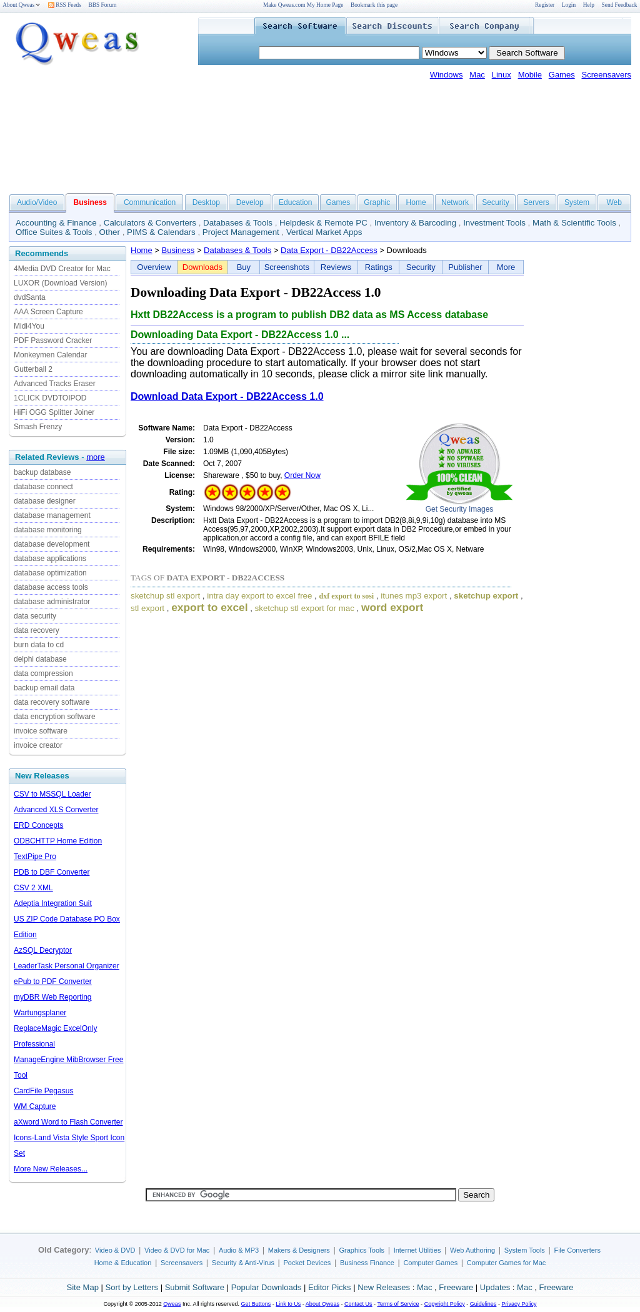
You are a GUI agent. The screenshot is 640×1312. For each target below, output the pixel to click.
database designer (45, 501)
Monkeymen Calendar (50, 354)
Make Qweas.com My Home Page (303, 5)
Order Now (302, 475)
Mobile (530, 74)
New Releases (384, 1287)
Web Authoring (472, 1250)
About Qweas (21, 5)
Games (562, 74)
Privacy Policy (518, 1304)
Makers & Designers (299, 1250)
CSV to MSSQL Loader (52, 794)
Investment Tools (494, 222)
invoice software (41, 731)
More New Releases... (51, 1169)
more (95, 457)
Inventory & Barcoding (415, 222)
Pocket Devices (307, 1262)
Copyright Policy (444, 1304)
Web (613, 202)
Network (455, 202)
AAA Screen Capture (48, 311)
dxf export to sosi (346, 596)
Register (544, 5)
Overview (154, 267)
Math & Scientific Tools (574, 222)
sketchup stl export (165, 595)
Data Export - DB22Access (329, 250)
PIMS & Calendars (161, 232)
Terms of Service (398, 1304)
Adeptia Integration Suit (53, 903)
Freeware (456, 1287)
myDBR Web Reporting (53, 997)
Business (178, 250)
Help (588, 5)
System (576, 202)
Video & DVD (115, 1250)
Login (569, 5)
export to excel (209, 607)
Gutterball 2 (33, 369)
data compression (43, 673)
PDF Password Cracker (53, 340)
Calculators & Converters (150, 222)
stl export (147, 608)
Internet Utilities (417, 1250)
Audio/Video (37, 202)
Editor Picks (329, 1287)
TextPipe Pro (35, 856)
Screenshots (286, 267)
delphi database (40, 659)
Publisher (465, 267)
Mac (477, 74)
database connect (43, 486)
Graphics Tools (361, 1250)
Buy (244, 267)
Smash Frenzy (38, 426)
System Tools (524, 1250)
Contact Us (358, 1304)
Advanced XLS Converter (56, 809)
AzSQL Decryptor (43, 950)
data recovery (36, 630)
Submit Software (194, 1287)
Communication (150, 202)
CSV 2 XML (33, 887)
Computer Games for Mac (506, 1262)
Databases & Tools (237, 222)
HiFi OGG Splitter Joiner (54, 412)
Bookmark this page (374, 5)
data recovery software (51, 702)
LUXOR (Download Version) (60, 283)
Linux (501, 74)
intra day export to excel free (259, 595)
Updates (495, 1287)
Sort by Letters (131, 1287)
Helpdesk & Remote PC (323, 222)
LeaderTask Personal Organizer (66, 966)
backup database (42, 472)
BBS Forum (103, 5)
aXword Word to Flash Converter (68, 1122)
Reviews (336, 267)
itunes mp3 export (414, 595)
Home (416, 202)
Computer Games (430, 1262)
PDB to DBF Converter (51, 872)
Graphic (377, 202)
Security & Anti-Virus (243, 1262)
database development (51, 544)
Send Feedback (620, 5)
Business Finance (367, 1262)
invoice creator (38, 745)
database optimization (50, 573)
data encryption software (55, 716)
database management (52, 515)
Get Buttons (256, 1304)
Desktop (206, 202)
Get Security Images (460, 509)
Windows (446, 74)
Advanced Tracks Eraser (55, 383)
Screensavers (606, 74)
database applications (50, 558)
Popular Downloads (266, 1287)
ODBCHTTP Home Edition (58, 841)
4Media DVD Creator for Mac (62, 268)
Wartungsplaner (40, 1012)
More (506, 267)
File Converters (577, 1250)
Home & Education (123, 1262)
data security (35, 616)
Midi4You (29, 326)
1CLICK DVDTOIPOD (50, 398)
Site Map (83, 1287)
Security (495, 202)
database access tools (51, 587)
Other (109, 232)
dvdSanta (30, 297)
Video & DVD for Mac (176, 1250)
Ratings (378, 267)
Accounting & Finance (56, 222)
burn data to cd (39, 644)
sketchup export (486, 595)
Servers (536, 202)
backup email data (44, 687)
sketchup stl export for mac (304, 608)
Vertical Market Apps (324, 232)
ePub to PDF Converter (53, 981)
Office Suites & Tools (54, 232)
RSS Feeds (64, 5)
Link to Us (288, 1304)
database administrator (52, 601)
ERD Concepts (38, 825)
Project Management (240, 232)
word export (392, 607)
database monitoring (48, 529)
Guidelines (483, 1304)
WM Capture (35, 1106)
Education (295, 202)
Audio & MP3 (239, 1250)
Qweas (172, 1304)
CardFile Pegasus (43, 1090)
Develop (250, 202)
